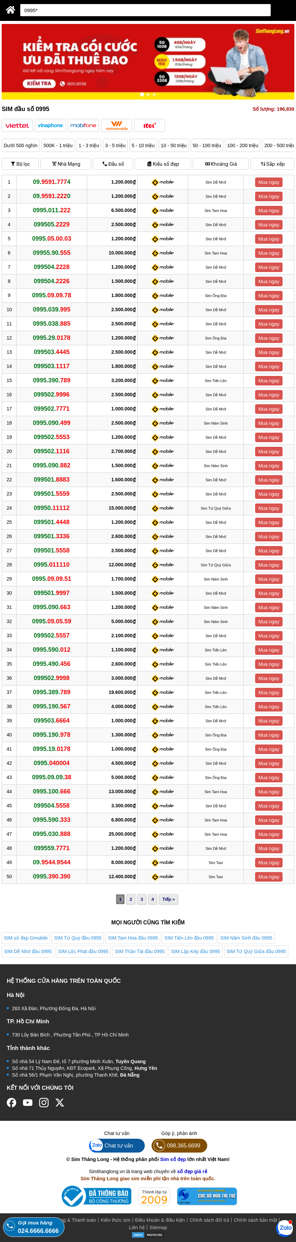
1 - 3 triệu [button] (89, 145)
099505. (52, 224)
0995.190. (51, 706)
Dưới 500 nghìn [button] (20, 145)
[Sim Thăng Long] (10, 10)
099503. (52, 352)
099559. (52, 848)
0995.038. (51, 323)
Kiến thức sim (116, 1220)
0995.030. (51, 834)
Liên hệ (137, 1227)
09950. (52, 508)
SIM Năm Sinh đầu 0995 (246, 938)
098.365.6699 (176, 1146)
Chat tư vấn (111, 1146)
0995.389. (51, 692)
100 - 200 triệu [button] (242, 145)
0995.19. (51, 749)
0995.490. (51, 663)
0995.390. (51, 380)
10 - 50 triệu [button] (173, 145)
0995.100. (51, 791)
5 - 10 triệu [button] (143, 145)
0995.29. (51, 337)
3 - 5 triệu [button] (115, 145)
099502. (52, 394)
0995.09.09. (51, 777)
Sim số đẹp (173, 1159)
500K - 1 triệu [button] (58, 145)
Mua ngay (268, 182)
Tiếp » (168, 899)
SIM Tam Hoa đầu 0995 (133, 938)
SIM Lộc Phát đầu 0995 (83, 951)
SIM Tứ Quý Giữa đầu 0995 (256, 951)
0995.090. (51, 423)
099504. (52, 267)
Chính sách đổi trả (209, 1220)
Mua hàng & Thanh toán (70, 1220)
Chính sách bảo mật (255, 1220)
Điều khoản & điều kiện (160, 1220)
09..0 (51, 196)
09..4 (51, 182)
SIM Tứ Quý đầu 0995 (77, 938)
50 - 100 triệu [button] (207, 145)
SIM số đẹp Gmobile (26, 938)
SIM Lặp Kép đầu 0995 (195, 951)
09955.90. (51, 252)
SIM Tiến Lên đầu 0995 (189, 938)
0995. (51, 238)
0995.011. (51, 210)
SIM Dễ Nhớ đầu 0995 (28, 951)
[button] (17, 125)
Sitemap (158, 1227)
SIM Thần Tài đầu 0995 (140, 951)
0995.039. (51, 309)
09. (51, 862)
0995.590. (51, 649)
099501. (52, 479)
